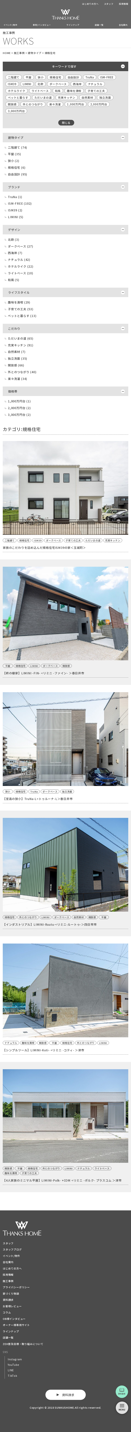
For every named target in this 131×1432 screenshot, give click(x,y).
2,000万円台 (98, 104)
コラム (7, 1312)
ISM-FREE (107, 77)
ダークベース (58, 84)
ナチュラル (95, 84)
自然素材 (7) (16, 351)
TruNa (89, 77)
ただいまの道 (43, 97)
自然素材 (87, 97)
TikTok (12, 1375)
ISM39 (12, 84)
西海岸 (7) (15, 253)
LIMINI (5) (15, 217)
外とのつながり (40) (22, 372)
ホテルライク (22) (20, 266)
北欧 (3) (13, 239)
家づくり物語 (11, 1293)
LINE (11, 1370)
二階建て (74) (17, 147)
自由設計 (73, 77)
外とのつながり (33, 104)
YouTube (13, 1364)
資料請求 (8, 1300)
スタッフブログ (12, 1249)
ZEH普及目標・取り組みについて (23, 1344)
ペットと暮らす (18, 97)
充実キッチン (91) (20, 345)
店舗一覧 (99, 24)
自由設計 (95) (17, 174)
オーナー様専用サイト (16, 1325)
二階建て (13, 77)
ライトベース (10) (20, 273)
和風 (58, 91)
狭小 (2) (13, 161)
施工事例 (8, 1281)
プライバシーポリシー (16, 1287)
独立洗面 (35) (17, 358)
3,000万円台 (16, 111)
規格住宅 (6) (16, 167)
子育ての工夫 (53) (20, 309)
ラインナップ (72, 24)
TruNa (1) (15, 197)
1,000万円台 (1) (19, 401)
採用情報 (123, 3)
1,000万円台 (75, 104)
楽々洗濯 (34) (17, 378)
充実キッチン (66, 97)
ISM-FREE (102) (20, 203)
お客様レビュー (12, 1306)
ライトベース (40, 91)
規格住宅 (55, 77)
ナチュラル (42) (19, 259)
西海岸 (77, 84)
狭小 (41, 77)
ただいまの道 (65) (20, 338)
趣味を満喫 (74, 91)
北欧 (40, 84)
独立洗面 (105, 97)
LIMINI (27, 84)
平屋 (29, 77)
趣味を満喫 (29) (19, 302)
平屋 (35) (14, 154)
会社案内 (123, 24)
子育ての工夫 (96, 91)
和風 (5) (13, 280)
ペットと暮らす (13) (22, 316)
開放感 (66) (16, 365)
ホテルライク (16, 91)
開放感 (12, 104)
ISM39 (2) (15, 210)
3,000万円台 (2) (19, 414)
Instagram (15, 1359)
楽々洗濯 (55, 104)
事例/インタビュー (42, 24)
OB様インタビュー (14, 1319)
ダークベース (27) (20, 246)
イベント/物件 (10, 24)
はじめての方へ (90, 3)
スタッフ (108, 3)
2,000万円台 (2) (19, 408)
